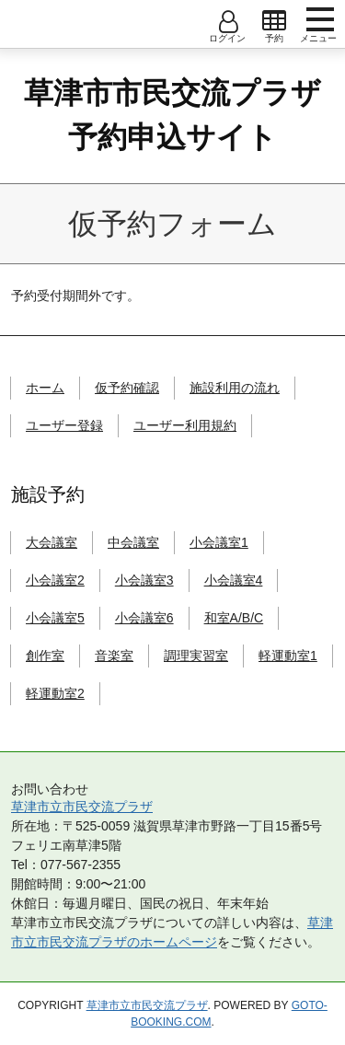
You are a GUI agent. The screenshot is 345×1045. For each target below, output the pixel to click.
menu (320, 19)
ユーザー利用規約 (184, 425)
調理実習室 (196, 655)
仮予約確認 (127, 387)
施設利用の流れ (235, 387)
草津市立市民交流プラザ (82, 806)
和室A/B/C (234, 617)
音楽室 (114, 655)
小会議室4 (233, 580)
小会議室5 (55, 617)
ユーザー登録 (64, 425)
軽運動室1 (288, 655)
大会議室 (51, 542)
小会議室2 (55, 580)
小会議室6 (144, 617)
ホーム (45, 387)
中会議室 (133, 542)
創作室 (45, 655)
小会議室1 (219, 542)
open (274, 21)
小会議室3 (144, 580)
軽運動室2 (55, 693)
